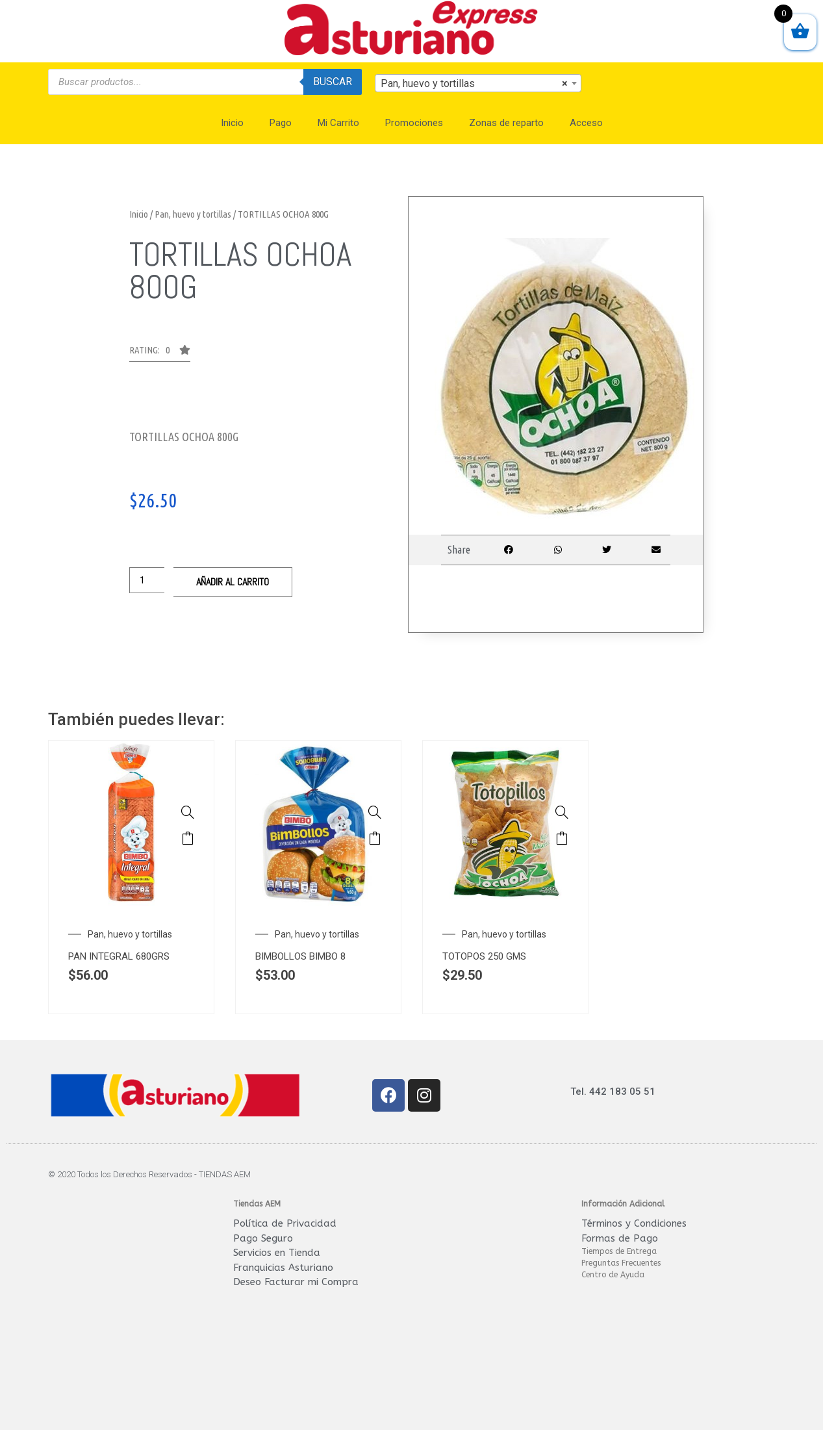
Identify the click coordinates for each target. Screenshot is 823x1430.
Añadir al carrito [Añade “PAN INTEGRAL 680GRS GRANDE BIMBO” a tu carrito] (187, 838)
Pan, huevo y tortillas (193, 214)
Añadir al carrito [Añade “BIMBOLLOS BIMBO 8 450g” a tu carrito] (375, 838)
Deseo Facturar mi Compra (296, 1282)
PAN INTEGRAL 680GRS (119, 956)
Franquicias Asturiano (283, 1267)
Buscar (332, 81)
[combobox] (478, 83)
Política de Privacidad (284, 1223)
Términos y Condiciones (634, 1223)
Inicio (232, 123)
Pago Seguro (263, 1238)
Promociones (414, 123)
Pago (281, 123)
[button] (159, 353)
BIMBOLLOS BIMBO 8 (300, 956)
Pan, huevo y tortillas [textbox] (474, 84)
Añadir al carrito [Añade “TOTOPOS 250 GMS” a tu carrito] (562, 838)
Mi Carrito (338, 123)
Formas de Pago (619, 1238)
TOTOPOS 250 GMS (484, 956)
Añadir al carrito (232, 582)
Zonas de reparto (506, 123)
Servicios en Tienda (276, 1252)
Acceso (586, 123)
